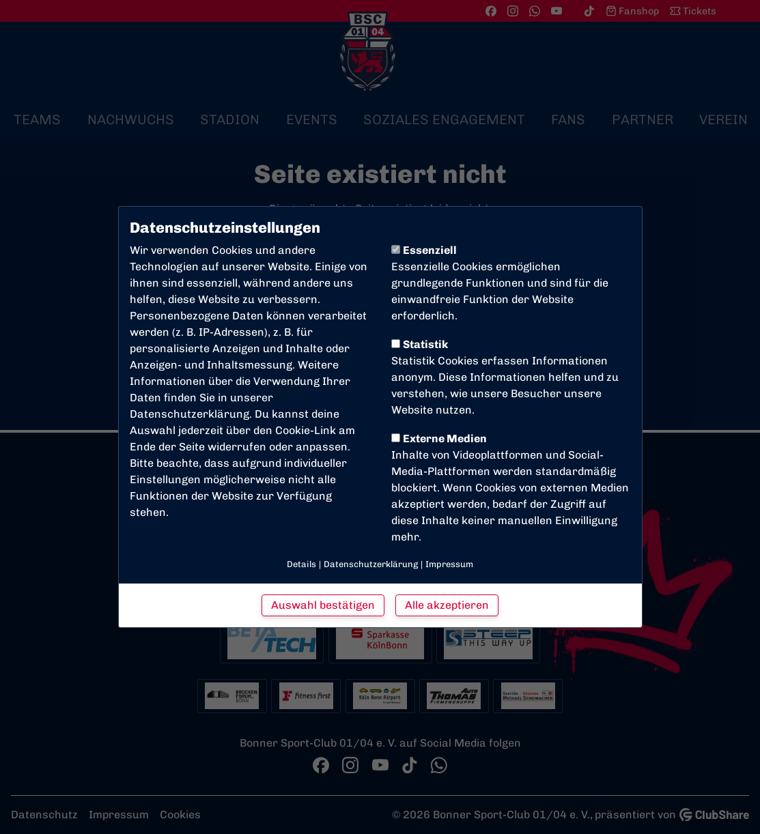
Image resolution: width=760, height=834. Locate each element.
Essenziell (424, 250)
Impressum (449, 564)
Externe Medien (439, 438)
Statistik (419, 344)
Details (301, 564)
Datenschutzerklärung (189, 413)
